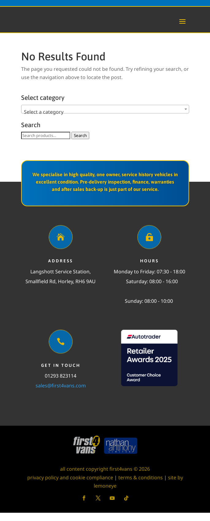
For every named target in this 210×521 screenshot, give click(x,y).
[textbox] (105, 120)
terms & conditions (140, 485)
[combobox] (105, 117)
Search (80, 143)
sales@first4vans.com (61, 393)
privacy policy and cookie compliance (70, 485)
